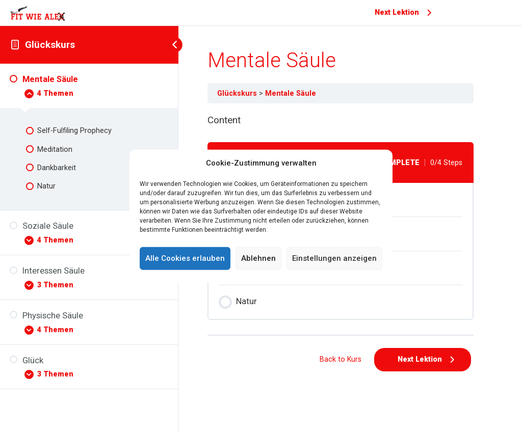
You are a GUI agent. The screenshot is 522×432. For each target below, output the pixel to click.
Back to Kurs (340, 359)
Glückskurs (50, 44)
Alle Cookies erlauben (185, 258)
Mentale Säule (290, 93)
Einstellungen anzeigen (334, 258)
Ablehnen (258, 258)
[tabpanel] (340, 120)
